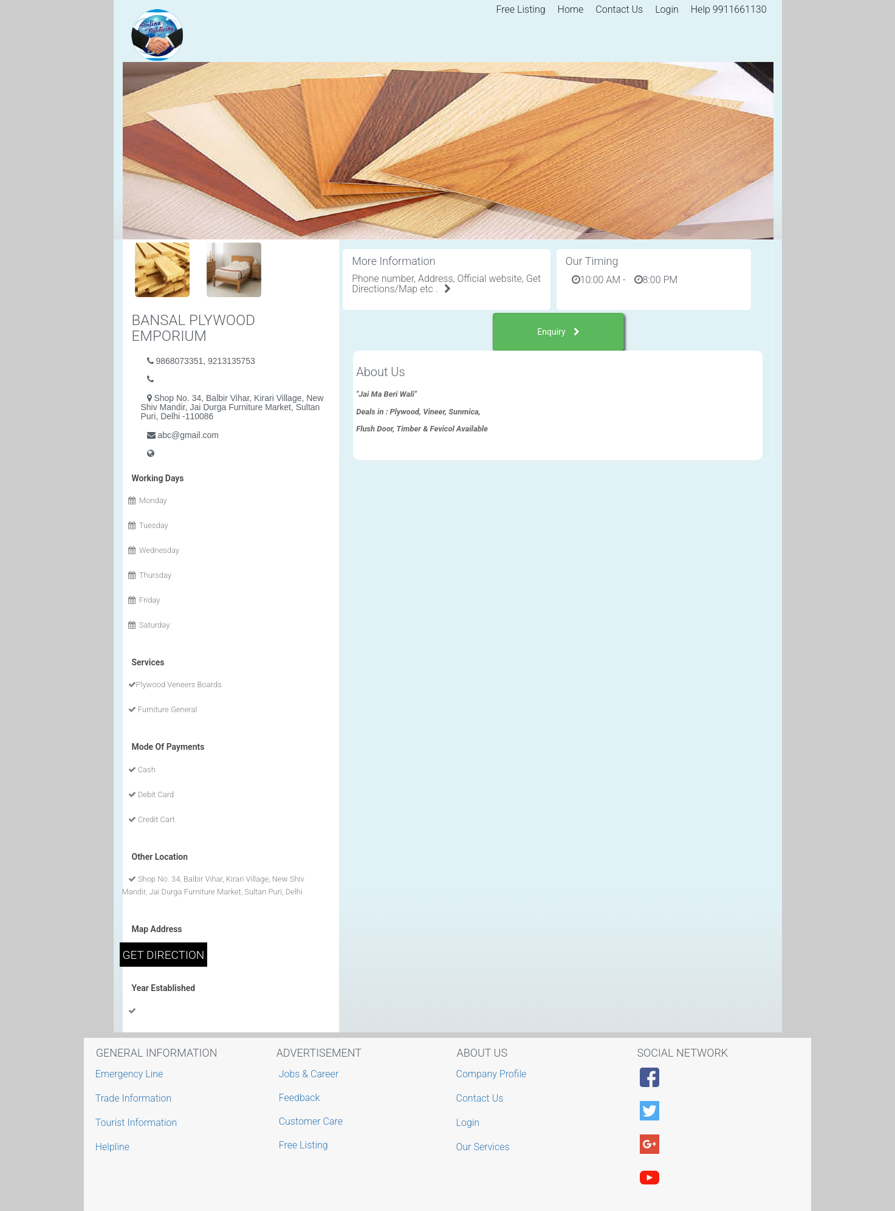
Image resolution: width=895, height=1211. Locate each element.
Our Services (484, 1147)
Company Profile (493, 1074)
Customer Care (311, 1121)
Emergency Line (130, 1074)
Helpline (113, 1147)
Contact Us (619, 9)
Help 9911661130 (729, 9)
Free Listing (521, 9)
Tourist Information (137, 1122)
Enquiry (558, 332)
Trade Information (135, 1098)
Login (667, 9)
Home (571, 9)
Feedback (299, 1097)
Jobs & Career (309, 1074)
